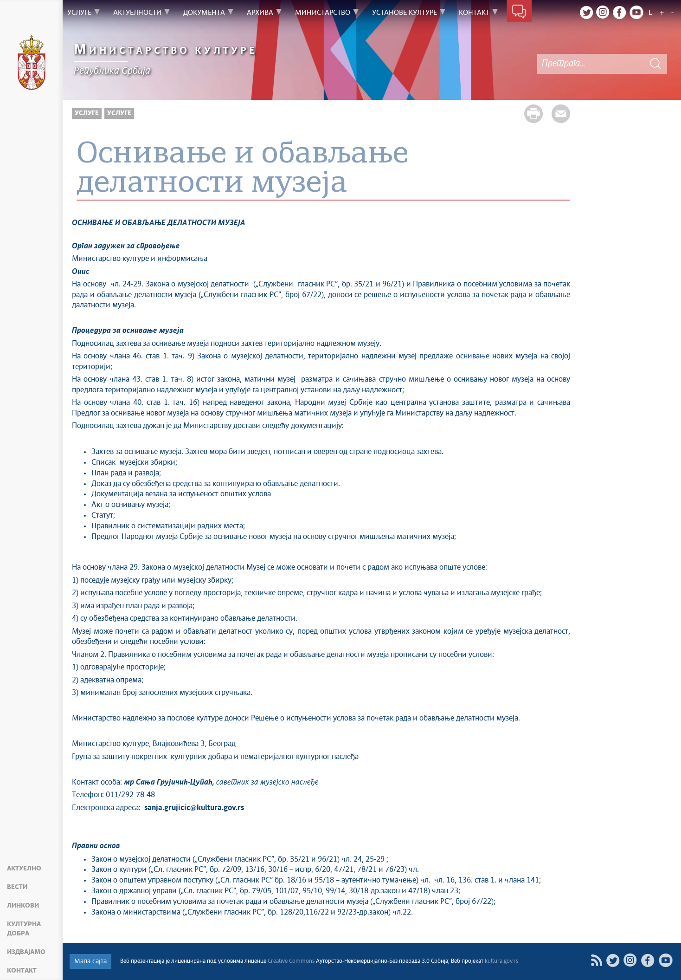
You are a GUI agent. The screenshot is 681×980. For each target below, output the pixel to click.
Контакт (22, 970)
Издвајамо (26, 952)
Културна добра (24, 929)
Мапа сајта (90, 961)
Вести (17, 887)
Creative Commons (291, 961)
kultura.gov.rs (501, 961)
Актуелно (24, 868)
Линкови (23, 905)
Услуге (87, 113)
